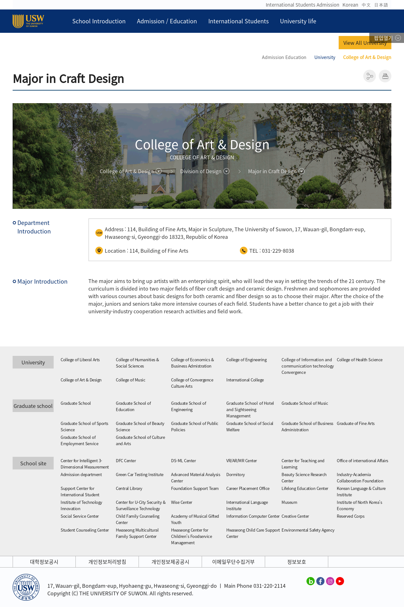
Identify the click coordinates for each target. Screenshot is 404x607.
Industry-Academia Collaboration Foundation (360, 477)
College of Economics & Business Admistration (192, 363)
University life (298, 21)
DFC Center (126, 460)
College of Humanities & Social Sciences (137, 363)
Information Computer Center (253, 516)
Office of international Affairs (362, 460)
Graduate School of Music (305, 403)
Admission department (81, 474)
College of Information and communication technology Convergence (308, 366)
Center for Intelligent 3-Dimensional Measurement (85, 463)
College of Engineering (246, 359)
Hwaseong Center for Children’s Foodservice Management (191, 536)
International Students (238, 21)
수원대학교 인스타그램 (330, 581)
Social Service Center (80, 516)
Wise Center (181, 502)
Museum (289, 502)
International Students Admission (302, 4)
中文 (366, 4)
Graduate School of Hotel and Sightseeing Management (250, 409)
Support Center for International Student (80, 491)
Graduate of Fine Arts (356, 423)
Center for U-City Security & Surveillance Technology (140, 505)
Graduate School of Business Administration (307, 426)
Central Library (129, 488)
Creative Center (295, 516)
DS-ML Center (183, 460)
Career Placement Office (248, 488)
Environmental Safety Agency (308, 530)
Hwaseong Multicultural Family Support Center (137, 533)
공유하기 (369, 76)
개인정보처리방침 (107, 561)
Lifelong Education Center (305, 488)
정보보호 (296, 561)
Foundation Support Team (195, 488)
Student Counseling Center (85, 530)
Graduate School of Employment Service (79, 440)
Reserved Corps (350, 516)
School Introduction (99, 21)
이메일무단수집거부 (233, 561)
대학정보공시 (44, 561)
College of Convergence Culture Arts (192, 383)
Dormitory (235, 474)
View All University (365, 42)
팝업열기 (383, 38)
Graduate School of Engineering (188, 406)
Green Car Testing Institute (139, 474)
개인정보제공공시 (170, 561)
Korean (350, 4)
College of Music (130, 380)
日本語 (381, 4)
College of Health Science (360, 359)
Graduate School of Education (133, 406)
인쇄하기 (385, 76)
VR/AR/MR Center (241, 460)
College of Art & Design (81, 380)
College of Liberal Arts (80, 359)
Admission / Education (167, 21)
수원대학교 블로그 (310, 581)
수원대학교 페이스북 (320, 581)
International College (245, 380)
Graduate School (76, 403)
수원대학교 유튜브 (340, 581)
